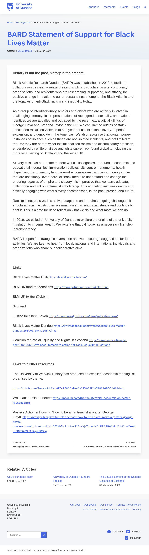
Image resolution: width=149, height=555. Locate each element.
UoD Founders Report (20, 481)
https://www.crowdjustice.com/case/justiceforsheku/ (86, 316)
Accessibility (90, 509)
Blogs (136, 6)
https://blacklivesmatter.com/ (69, 277)
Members (109, 6)
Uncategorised (25, 51)
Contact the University (128, 504)
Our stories (106, 504)
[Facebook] (115, 531)
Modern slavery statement (115, 509)
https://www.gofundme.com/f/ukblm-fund (84, 287)
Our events (90, 504)
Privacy (137, 509)
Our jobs (75, 504)
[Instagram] (133, 538)
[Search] (145, 7)
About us (93, 6)
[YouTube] (133, 531)
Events (124, 6)
